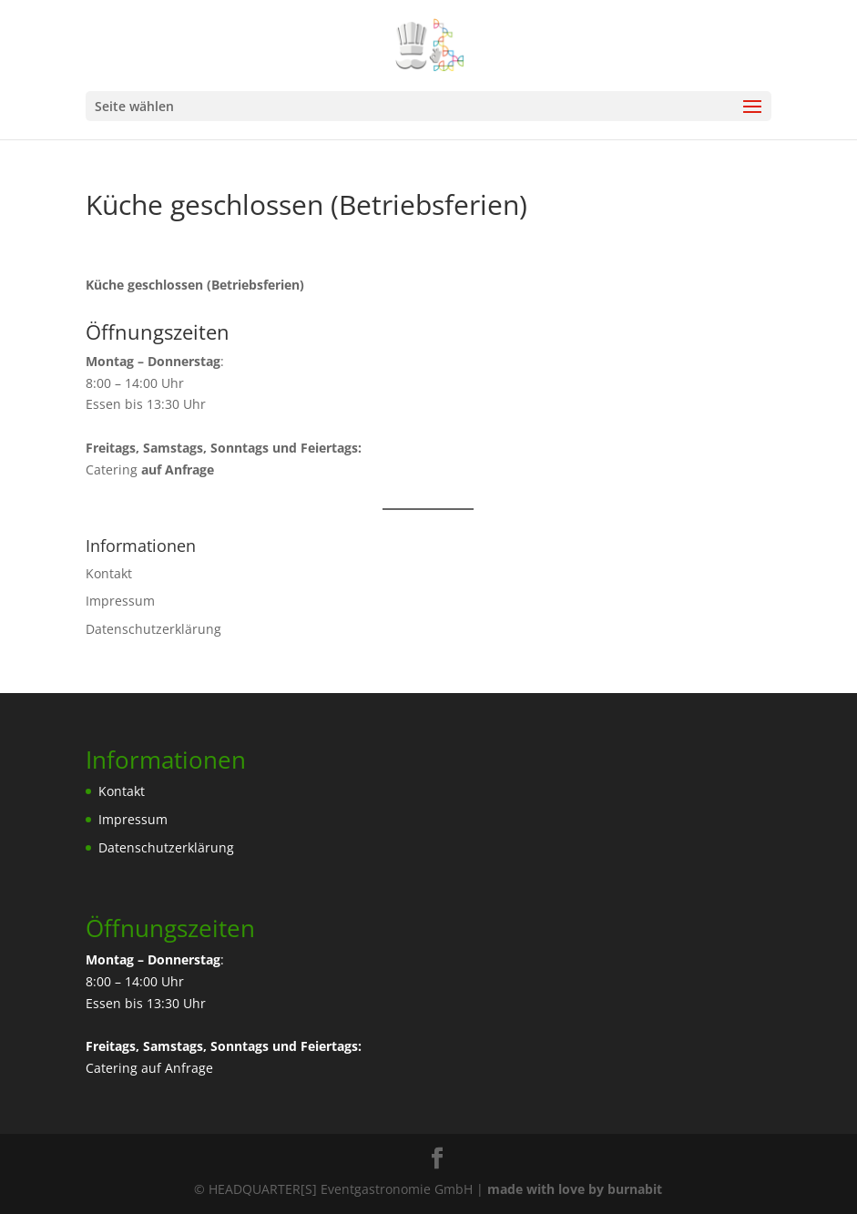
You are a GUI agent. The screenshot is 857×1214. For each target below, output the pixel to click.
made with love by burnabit (574, 1189)
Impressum (120, 600)
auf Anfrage (177, 1067)
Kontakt (109, 573)
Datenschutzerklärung (153, 629)
